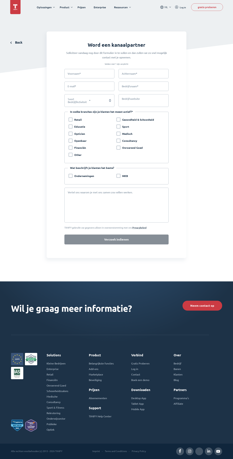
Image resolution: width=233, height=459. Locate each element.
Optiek (50, 429)
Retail (78, 119)
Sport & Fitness (55, 407)
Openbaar (80, 140)
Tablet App (137, 403)
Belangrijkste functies (101, 363)
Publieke (52, 424)
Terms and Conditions (116, 451)
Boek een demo (140, 380)
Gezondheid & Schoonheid (138, 119)
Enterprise (100, 7)
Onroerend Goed (132, 147)
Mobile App (137, 409)
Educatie (79, 126)
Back (16, 42)
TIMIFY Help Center (100, 416)
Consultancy (129, 140)
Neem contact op (202, 305)
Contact (135, 374)
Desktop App (138, 398)
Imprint (96, 451)
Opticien (79, 133)
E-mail (72, 86)
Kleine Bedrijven (56, 363)
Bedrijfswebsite (131, 98)
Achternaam (129, 73)
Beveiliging (95, 380)
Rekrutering (53, 413)
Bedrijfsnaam (130, 86)
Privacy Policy (139, 451)
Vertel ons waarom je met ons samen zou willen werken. (100, 192)
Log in (134, 369)
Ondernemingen (84, 176)
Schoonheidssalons (57, 391)
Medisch (127, 133)
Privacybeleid (139, 227)
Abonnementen (98, 398)
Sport (125, 126)
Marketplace (96, 374)
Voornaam (74, 73)
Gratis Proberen (140, 363)
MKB (125, 176)
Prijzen (82, 7)
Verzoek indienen (116, 239)
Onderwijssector (56, 418)
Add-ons (93, 369)
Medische (52, 396)
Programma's (181, 398)
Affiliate (178, 403)
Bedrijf (177, 363)
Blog (176, 380)
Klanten (178, 374)
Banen (177, 369)
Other (78, 155)
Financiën (80, 147)
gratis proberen (207, 7)
